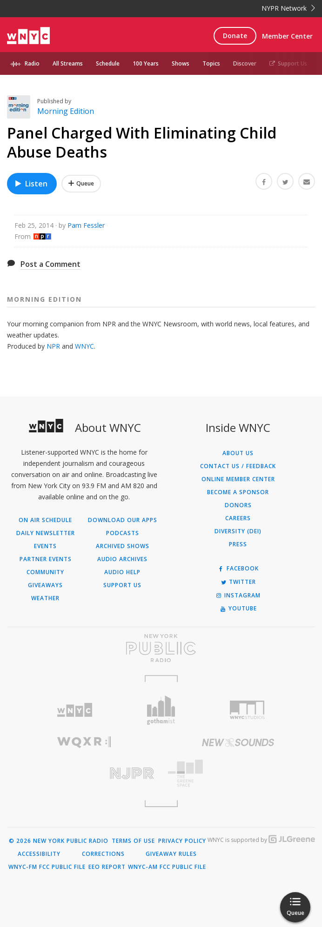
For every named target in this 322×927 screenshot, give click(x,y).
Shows (180, 63)
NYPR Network (288, 8)
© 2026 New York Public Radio (58, 841)
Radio (32, 63)
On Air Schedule (45, 520)
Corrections (103, 854)
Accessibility (39, 854)
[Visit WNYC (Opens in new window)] (75, 710)
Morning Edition (65, 111)
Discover (244, 63)
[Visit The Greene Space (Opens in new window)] (238, 773)
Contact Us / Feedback (238, 466)
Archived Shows (122, 546)
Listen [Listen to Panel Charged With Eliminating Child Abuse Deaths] (30, 183)
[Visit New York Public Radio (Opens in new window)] (161, 648)
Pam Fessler (86, 225)
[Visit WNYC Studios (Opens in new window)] (247, 710)
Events (45, 546)
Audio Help (122, 572)
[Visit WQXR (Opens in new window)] (84, 742)
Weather (45, 598)
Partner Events (46, 559)
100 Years (146, 63)
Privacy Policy (182, 841)
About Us (238, 453)
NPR (53, 346)
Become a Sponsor (238, 492)
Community (45, 572)
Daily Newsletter (45, 533)
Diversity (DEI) (238, 531)
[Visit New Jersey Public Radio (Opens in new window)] (84, 773)
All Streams (68, 63)
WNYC (84, 346)
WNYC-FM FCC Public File (47, 867)
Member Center (287, 36)
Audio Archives (122, 559)
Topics (211, 63)
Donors (238, 505)
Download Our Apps (122, 520)
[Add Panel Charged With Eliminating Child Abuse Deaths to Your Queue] (81, 183)
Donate (235, 35)
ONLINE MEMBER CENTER (238, 479)
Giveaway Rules (171, 854)
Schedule (108, 63)
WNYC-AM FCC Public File (167, 867)
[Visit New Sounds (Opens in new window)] (238, 742)
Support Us (288, 63)
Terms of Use (133, 841)
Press (238, 544)
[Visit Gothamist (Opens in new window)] (161, 710)
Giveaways (45, 585)
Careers (238, 518)
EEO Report (107, 867)
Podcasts (122, 533)
